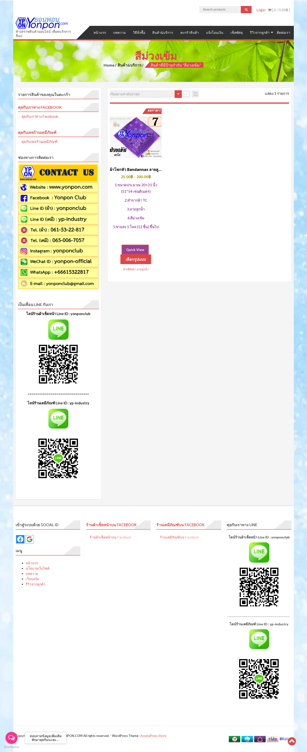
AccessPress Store (153, 735)
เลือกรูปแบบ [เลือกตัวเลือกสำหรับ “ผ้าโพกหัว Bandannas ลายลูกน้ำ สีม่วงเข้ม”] (136, 259)
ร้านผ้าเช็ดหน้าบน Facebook (111, 524)
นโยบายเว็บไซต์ (37, 568)
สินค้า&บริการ (162, 32)
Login (261, 10)
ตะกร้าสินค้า (189, 32)
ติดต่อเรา (283, 32)
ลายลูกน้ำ (142, 269)
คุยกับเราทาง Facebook (40, 107)
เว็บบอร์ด (32, 579)
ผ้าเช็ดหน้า (129, 269)
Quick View (135, 250)
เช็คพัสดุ (236, 32)
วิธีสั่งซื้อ (139, 32)
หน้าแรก (100, 32)
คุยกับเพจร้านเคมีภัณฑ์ (37, 132)
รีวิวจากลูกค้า (260, 32)
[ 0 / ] (279, 10)
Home (109, 65)
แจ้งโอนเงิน (214, 32)
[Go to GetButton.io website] (11, 747)
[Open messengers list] (12, 738)
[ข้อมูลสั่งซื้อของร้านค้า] (146, 94)
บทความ (119, 32)
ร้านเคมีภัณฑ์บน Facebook (180, 524)
